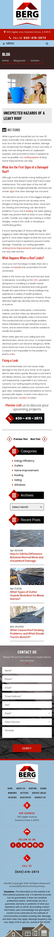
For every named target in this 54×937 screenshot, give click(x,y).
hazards (17, 267)
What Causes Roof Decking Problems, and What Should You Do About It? (27, 633)
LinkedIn (41, 845)
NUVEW (7, 883)
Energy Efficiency (24, 461)
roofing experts (31, 157)
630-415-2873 (35, 38)
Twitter (18, 845)
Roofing (18, 475)
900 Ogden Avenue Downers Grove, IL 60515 (27, 818)
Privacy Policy (38, 886)
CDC (35, 280)
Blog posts (25, 797)
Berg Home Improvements (18, 248)
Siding (18, 480)
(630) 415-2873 (27, 872)
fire (13, 354)
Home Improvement (26, 470)
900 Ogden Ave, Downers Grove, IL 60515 (28, 32)
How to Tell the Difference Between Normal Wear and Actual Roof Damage (26, 557)
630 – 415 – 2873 (29, 418)
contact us (24, 398)
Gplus (24, 845)
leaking (29, 211)
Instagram (35, 845)
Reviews (12, 797)
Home (10, 788)
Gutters (18, 465)
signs (12, 191)
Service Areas (39, 792)
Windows (19, 485)
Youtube (30, 845)
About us (20, 788)
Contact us (40, 797)
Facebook (13, 845)
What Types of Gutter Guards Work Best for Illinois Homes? (27, 595)
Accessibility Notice (19, 886)
